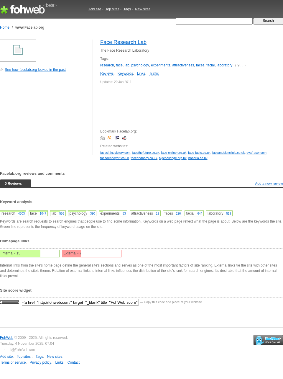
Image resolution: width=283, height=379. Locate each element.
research (107, 65)
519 (228, 213)
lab (127, 65)
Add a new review (269, 184)
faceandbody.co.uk (144, 158)
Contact (74, 362)
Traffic (154, 73)
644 (199, 213)
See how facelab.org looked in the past (35, 70)
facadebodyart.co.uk (114, 158)
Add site (94, 9)
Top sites (112, 9)
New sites (142, 9)
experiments (160, 65)
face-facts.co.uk (199, 152)
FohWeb (6, 338)
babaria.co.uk (198, 158)
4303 (21, 213)
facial (210, 65)
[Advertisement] (44, 116)
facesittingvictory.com (115, 152)
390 (92, 213)
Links (141, 73)
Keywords (125, 73)
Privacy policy (40, 362)
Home (4, 27)
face (119, 65)
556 (61, 213)
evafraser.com (256, 152)
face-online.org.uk (173, 152)
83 (124, 213)
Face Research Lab (123, 42)
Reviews (106, 73)
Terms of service (13, 362)
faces (200, 65)
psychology (140, 65)
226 (178, 213)
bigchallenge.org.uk (173, 158)
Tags (127, 9)
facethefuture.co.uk (145, 152)
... (242, 65)
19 (157, 213)
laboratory (224, 65)
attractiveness (183, 65)
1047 (43, 213)
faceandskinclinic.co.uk (228, 152)
